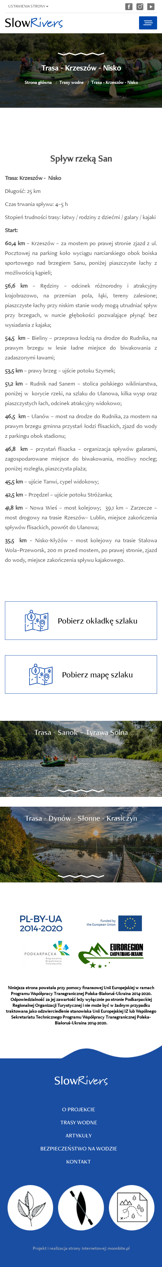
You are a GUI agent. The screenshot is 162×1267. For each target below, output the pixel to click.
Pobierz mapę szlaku (81, 674)
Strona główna (38, 82)
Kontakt (78, 1161)
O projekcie (78, 1109)
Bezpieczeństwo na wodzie (78, 1148)
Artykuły (79, 1135)
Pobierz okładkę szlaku (81, 620)
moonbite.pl (119, 1248)
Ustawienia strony (28, 6)
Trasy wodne (71, 82)
